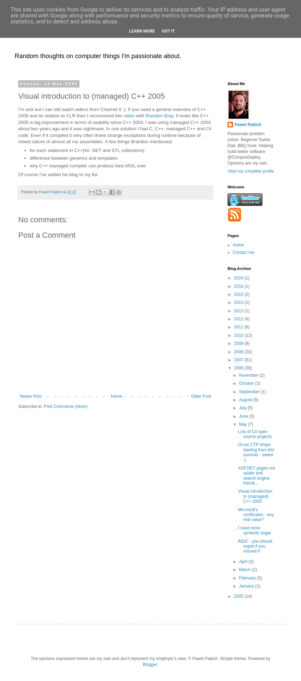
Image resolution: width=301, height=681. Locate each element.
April (243, 561)
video (129, 115)
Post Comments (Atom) (66, 406)
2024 (239, 278)
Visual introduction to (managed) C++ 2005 (255, 496)
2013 (239, 310)
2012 (239, 319)
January (247, 586)
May (243, 424)
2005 (239, 596)
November (249, 375)
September (250, 391)
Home (116, 396)
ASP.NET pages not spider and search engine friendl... (256, 476)
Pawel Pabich (247, 124)
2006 (239, 368)
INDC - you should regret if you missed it (255, 546)
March (245, 569)
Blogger (150, 664)
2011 (239, 327)
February (248, 578)
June (244, 416)
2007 (239, 359)
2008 (239, 351)
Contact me (243, 252)
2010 (239, 335)
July (243, 407)
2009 (239, 343)
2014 (239, 302)
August (246, 399)
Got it (168, 31)
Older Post (201, 396)
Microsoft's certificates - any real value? (256, 514)
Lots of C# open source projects (255, 434)
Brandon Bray (160, 115)
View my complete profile (250, 171)
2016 (239, 286)
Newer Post (31, 396)
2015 (239, 294)
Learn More (142, 31)
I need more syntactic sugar (254, 530)
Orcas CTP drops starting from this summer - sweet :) (256, 452)
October (247, 383)
